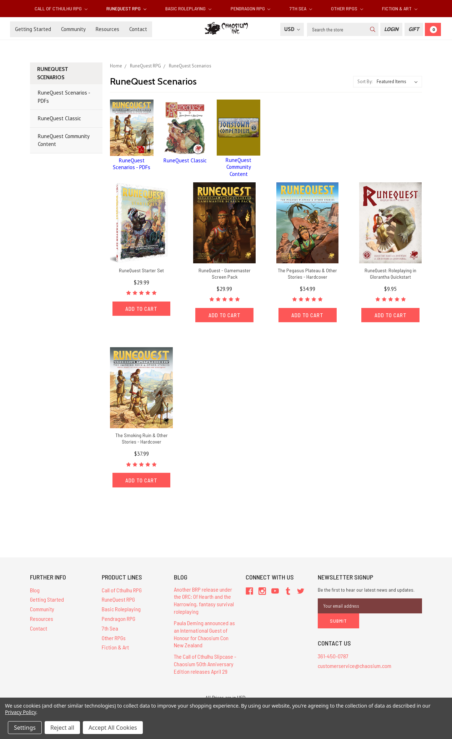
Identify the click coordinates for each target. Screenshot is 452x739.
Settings (25, 728)
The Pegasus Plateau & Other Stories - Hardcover (307, 273)
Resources (107, 29)
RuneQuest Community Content (64, 140)
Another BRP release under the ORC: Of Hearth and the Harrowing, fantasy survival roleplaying (204, 600)
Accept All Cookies (113, 728)
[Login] (391, 29)
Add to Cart (141, 308)
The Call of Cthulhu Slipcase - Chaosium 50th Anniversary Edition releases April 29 (205, 664)
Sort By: (364, 82)
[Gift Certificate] (414, 29)
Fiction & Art (399, 8)
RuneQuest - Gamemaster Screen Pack (225, 273)
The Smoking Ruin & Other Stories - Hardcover (141, 438)
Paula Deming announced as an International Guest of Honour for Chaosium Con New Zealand (204, 633)
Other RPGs (347, 8)
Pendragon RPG (251, 8)
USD (292, 29)
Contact (138, 29)
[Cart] (433, 29)
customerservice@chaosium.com (354, 665)
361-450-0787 (333, 656)
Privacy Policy (20, 712)
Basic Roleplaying (188, 8)
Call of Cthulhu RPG (61, 8)
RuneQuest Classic (59, 118)
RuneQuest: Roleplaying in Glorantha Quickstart (390, 273)
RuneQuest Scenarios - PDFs (64, 96)
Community (73, 29)
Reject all (62, 728)
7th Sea (301, 8)
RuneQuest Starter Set (141, 270)
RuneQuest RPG (126, 8)
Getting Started (33, 29)
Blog (35, 590)
